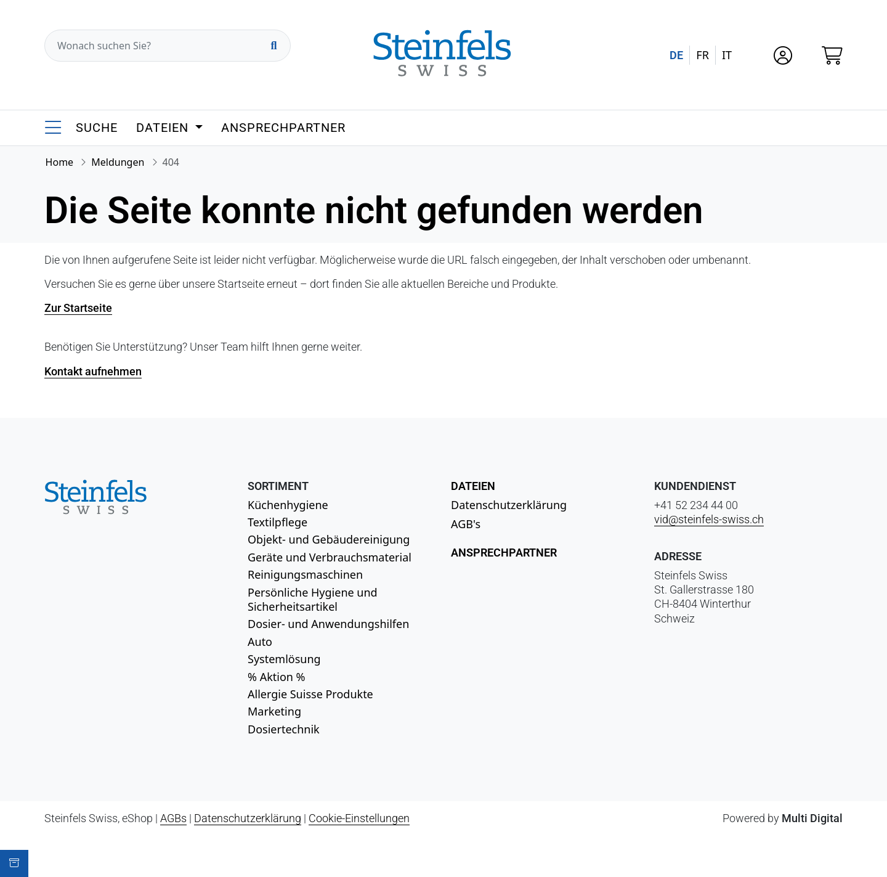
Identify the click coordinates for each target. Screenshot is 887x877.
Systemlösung (284, 658)
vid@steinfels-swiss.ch (709, 519)
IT (727, 54)
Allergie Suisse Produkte (310, 694)
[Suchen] (273, 46)
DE (676, 55)
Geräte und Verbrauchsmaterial (329, 557)
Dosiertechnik (284, 729)
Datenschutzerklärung (509, 504)
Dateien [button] (164, 127)
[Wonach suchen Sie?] (167, 46)
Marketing (274, 711)
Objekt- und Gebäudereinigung (329, 539)
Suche (97, 127)
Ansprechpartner (283, 127)
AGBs (173, 818)
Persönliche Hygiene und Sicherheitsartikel (313, 599)
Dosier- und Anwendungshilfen (328, 623)
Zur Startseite (78, 307)
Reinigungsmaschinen (305, 574)
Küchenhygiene (288, 504)
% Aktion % (277, 676)
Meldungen (117, 162)
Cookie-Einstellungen (359, 818)
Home (60, 162)
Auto (260, 641)
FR (702, 54)
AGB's (465, 523)
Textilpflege (277, 522)
